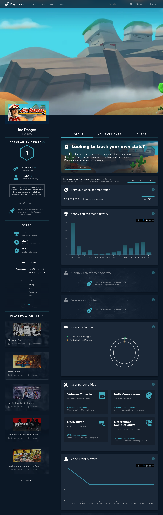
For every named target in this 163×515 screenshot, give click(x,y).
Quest (43, 4)
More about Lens (141, 181)
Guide (62, 4)
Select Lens (71, 200)
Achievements (109, 134)
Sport (31, 288)
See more (27, 480)
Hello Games (34, 307)
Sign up (140, 4)
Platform (32, 281)
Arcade (31, 299)
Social (34, 4)
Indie (30, 296)
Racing (31, 284)
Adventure (33, 292)
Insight (52, 4)
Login (154, 4)
